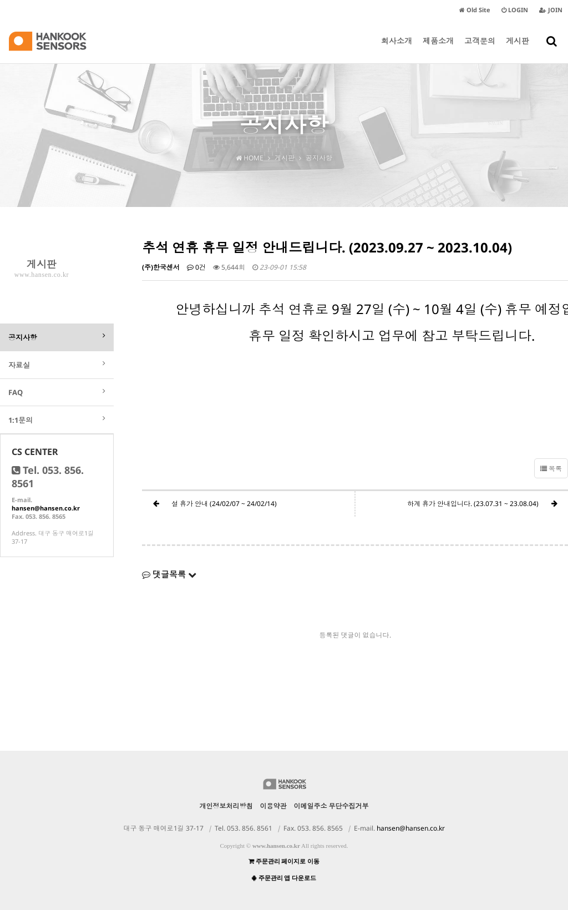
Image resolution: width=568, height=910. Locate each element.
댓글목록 (169, 574)
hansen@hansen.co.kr (46, 508)
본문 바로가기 (0, 0)
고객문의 (479, 49)
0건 (196, 267)
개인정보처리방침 (226, 806)
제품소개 (438, 49)
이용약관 (273, 806)
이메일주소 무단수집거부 (331, 806)
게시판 (517, 49)
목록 (551, 468)
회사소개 (396, 49)
